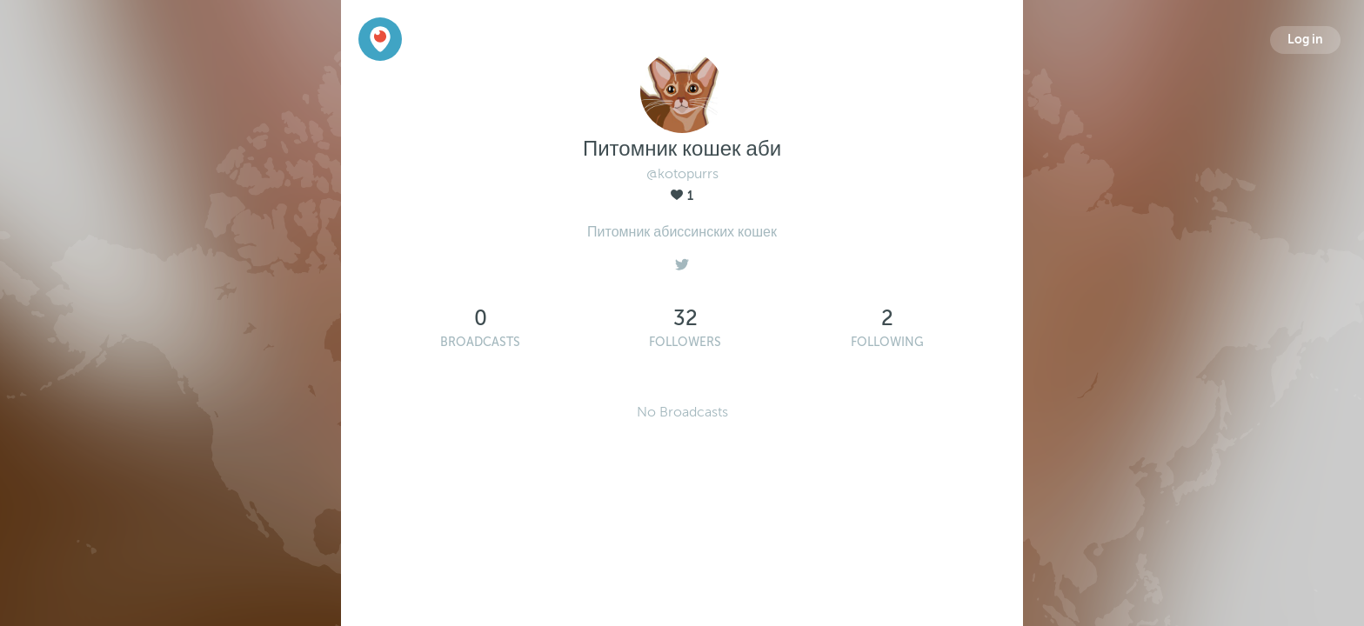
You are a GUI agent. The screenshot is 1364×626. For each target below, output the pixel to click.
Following (887, 342)
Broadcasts (480, 342)
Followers (685, 342)
